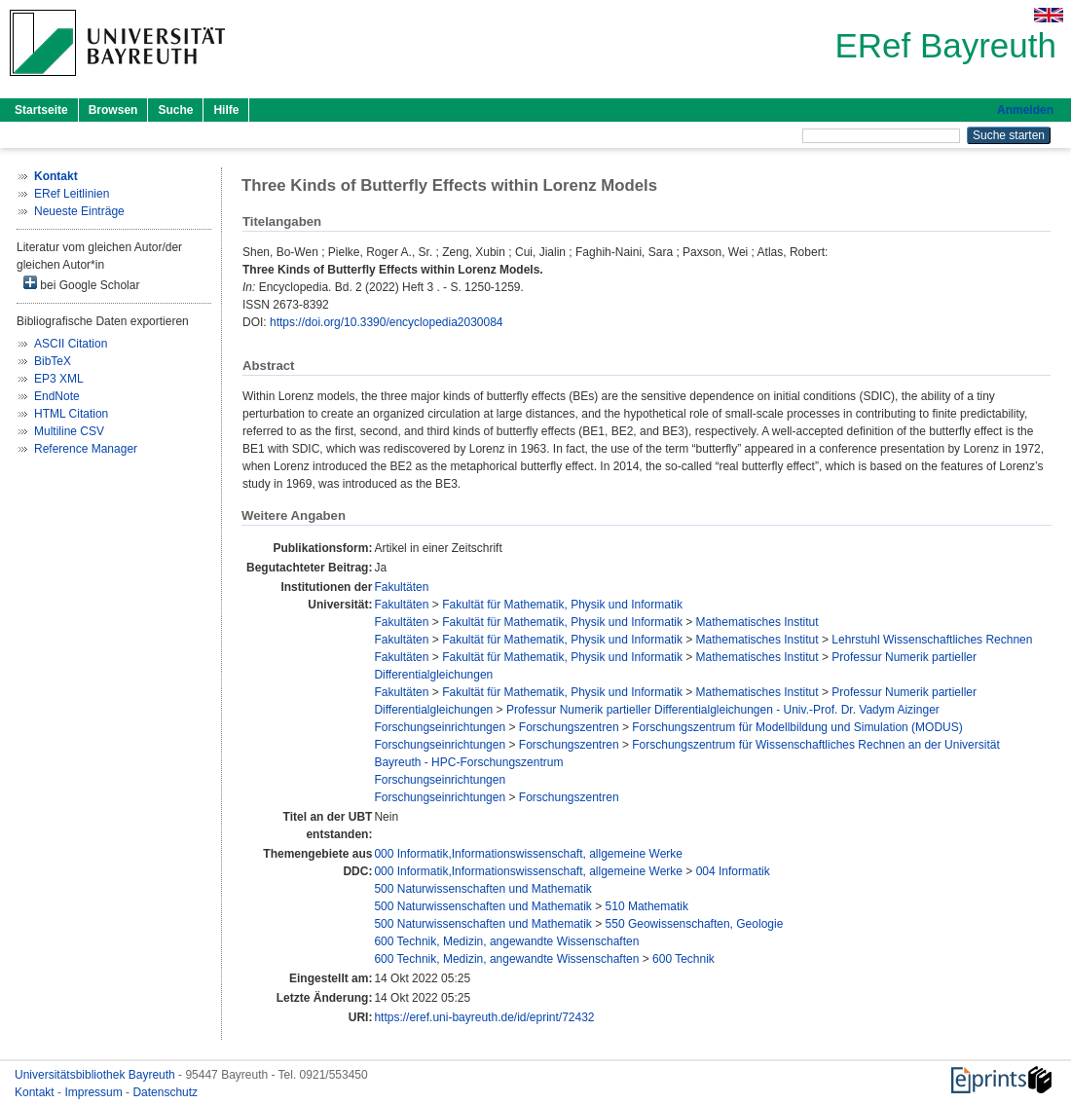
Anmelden (1025, 110)
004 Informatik (733, 871)
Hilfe (226, 110)
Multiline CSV (69, 431)
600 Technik (683, 959)
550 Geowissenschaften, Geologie (695, 924)
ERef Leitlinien (71, 194)
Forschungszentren (569, 727)
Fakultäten (401, 587)
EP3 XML (59, 379)
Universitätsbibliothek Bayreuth (96, 1075)
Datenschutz (165, 1092)
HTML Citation (71, 414)
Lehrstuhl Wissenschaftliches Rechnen (931, 639)
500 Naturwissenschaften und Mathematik (482, 889)
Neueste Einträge (79, 211)
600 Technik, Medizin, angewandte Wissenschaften (506, 941)
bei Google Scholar (81, 284)
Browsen (113, 110)
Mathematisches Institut (757, 622)
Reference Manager (85, 449)
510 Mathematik (647, 906)
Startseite (41, 110)
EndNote (57, 396)
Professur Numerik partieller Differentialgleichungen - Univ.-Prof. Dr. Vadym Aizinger (723, 710)
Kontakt (36, 1092)
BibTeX (52, 361)
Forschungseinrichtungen (439, 727)
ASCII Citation (70, 343)
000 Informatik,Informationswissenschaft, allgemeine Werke (528, 854)
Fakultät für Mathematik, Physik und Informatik (562, 604)
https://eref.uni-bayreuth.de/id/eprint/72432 (484, 1017)
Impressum (95, 1092)
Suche (175, 110)
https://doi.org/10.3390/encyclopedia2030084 (386, 322)
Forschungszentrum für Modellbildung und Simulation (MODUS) (797, 727)
